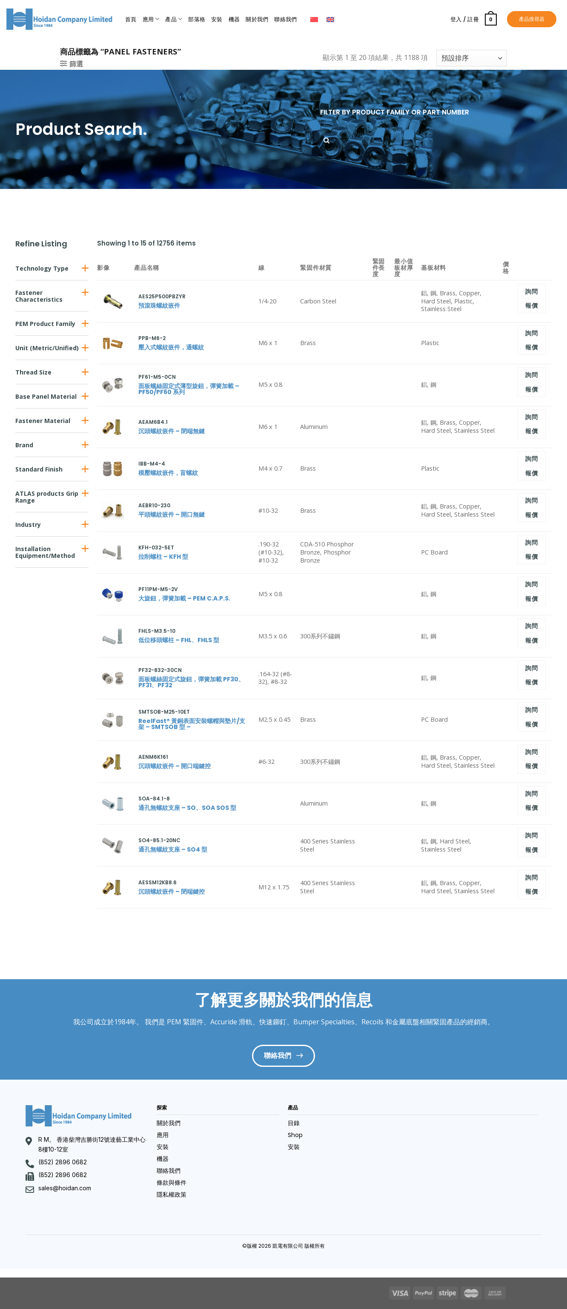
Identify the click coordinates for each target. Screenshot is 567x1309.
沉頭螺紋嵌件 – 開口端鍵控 (174, 766)
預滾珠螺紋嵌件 (159, 305)
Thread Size (33, 372)
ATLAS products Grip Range (46, 496)
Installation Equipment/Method (45, 552)
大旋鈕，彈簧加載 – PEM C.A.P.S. (184, 598)
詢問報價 (531, 298)
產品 (173, 19)
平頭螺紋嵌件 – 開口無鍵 (171, 514)
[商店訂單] (471, 58)
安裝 (217, 19)
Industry (28, 524)
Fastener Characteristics (39, 296)
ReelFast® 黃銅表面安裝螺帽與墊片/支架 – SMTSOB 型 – (191, 724)
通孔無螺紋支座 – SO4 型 (172, 849)
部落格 (196, 19)
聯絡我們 (285, 19)
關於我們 (257, 19)
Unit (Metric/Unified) (47, 348)
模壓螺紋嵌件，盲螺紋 (168, 473)
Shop (295, 1135)
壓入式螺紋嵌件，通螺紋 (171, 347)
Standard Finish (39, 469)
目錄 (294, 1123)
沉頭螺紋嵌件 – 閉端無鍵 (171, 431)
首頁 (131, 19)
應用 (151, 19)
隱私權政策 (171, 1194)
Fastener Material (42, 421)
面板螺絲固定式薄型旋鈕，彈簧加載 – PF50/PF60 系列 (188, 389)
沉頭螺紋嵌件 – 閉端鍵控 (171, 891)
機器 (234, 19)
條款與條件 (171, 1182)
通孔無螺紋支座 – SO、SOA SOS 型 (187, 807)
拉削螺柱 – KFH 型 (163, 556)
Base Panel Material (46, 396)
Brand (24, 445)
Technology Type (42, 268)
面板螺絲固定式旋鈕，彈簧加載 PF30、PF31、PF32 (191, 682)
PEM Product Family (45, 324)
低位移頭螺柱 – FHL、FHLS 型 (178, 640)
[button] (52, 268)
